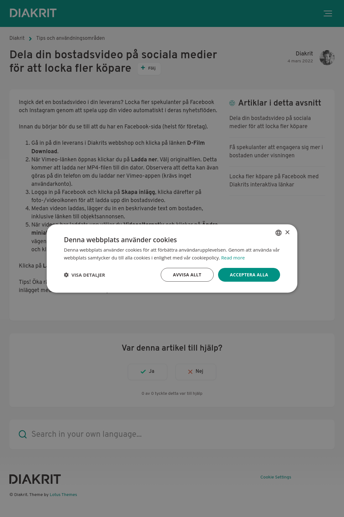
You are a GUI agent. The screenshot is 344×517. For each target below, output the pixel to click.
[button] (84, 275)
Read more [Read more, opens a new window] (233, 257)
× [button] (287, 232)
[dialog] (172, 258)
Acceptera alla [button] (249, 275)
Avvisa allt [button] (186, 275)
